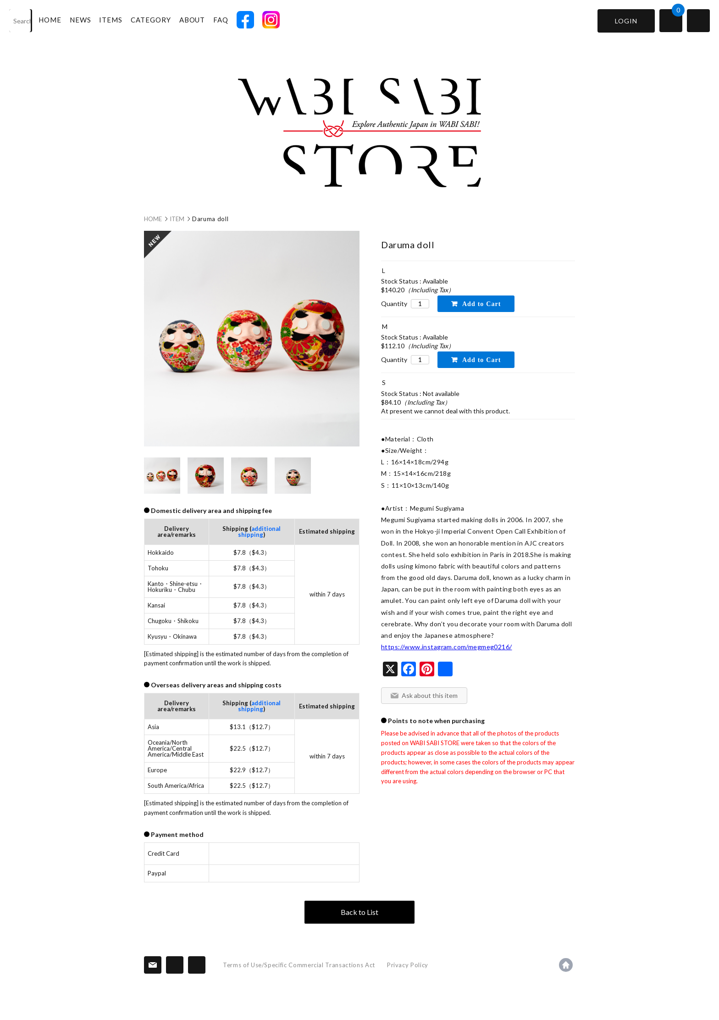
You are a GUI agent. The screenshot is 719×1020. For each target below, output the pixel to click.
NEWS (81, 20)
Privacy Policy (407, 965)
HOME (50, 20)
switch (698, 20)
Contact (152, 965)
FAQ (221, 20)
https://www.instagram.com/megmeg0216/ (446, 647)
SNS (196, 965)
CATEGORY (151, 20)
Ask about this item (430, 695)
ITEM (177, 219)
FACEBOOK (245, 19)
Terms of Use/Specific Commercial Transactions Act (299, 965)
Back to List (359, 912)
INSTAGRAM (271, 19)
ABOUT (193, 20)
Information (174, 965)
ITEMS (111, 20)
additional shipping (259, 531)
